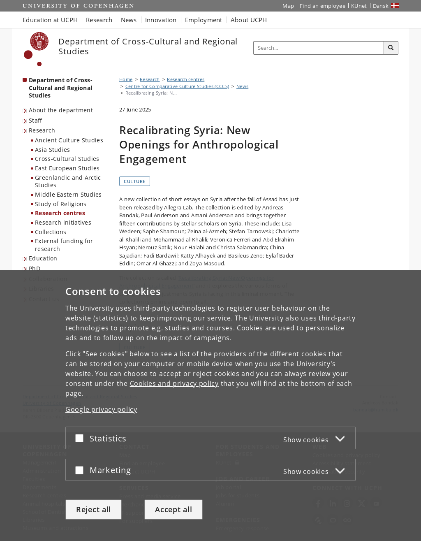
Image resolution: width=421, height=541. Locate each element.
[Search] (391, 48)
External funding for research (64, 245)
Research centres (60, 213)
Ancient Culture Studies (69, 140)
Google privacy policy (101, 409)
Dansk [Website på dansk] (381, 5)
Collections (50, 232)
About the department (61, 110)
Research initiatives (63, 222)
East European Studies (67, 168)
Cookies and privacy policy (174, 383)
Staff (35, 120)
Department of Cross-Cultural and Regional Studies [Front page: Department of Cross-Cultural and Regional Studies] (61, 87)
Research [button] (99, 20)
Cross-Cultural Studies (67, 159)
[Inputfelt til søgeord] (318, 48)
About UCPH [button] (249, 20)
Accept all (173, 509)
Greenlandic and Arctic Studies (68, 181)
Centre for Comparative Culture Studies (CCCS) (177, 86)
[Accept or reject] (81, 438)
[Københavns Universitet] (36, 49)
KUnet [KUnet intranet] (359, 5)
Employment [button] (203, 20)
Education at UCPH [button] (50, 20)
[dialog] (210, 405)
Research (42, 130)
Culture (135, 181)
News (242, 86)
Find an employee (322, 5)
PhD (34, 268)
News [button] (129, 20)
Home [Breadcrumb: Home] (125, 79)
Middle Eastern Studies (68, 194)
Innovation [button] (161, 20)
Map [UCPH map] (288, 5)
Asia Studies (52, 149)
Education (43, 258)
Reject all (93, 509)
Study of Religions (60, 204)
